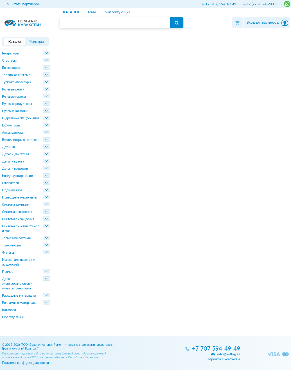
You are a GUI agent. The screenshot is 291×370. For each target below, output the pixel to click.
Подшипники (12, 190)
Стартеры (9, 60)
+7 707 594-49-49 (216, 349)
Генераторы (10, 53)
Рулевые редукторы (17, 104)
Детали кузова (13, 161)
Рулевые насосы (14, 96)
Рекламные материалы (19, 303)
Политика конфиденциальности (25, 363)
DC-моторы (11, 125)
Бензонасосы (11, 68)
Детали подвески (15, 168)
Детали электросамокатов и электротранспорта (17, 283)
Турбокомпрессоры (16, 82)
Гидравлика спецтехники (20, 118)
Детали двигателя (15, 154)
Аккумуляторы (13, 132)
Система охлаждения (18, 219)
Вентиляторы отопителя (20, 140)
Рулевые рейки (13, 89)
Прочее (7, 271)
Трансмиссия (11, 245)
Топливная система (16, 75)
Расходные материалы (19, 295)
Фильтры (9, 252)
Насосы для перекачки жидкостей (18, 262)
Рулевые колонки (15, 111)
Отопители (10, 183)
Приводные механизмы (19, 197)
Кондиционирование (17, 176)
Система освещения (17, 212)
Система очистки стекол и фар (20, 229)
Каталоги (9, 310)
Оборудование (13, 317)
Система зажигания (16, 204)
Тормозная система (16, 238)
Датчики (8, 147)
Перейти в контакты (223, 359)
